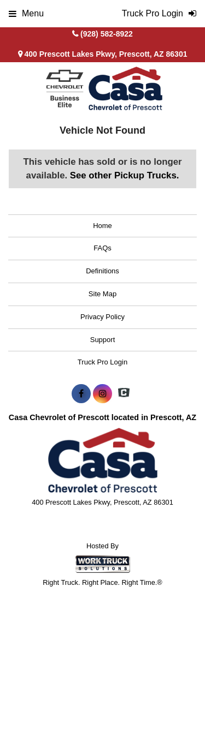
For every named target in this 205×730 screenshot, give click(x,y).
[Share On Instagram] (102, 394)
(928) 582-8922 (106, 33)
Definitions (102, 271)
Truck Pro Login (102, 362)
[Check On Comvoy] (123, 394)
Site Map (102, 294)
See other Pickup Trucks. (124, 175)
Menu (26, 13)
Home (102, 226)
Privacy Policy (102, 317)
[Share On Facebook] (81, 394)
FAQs (102, 248)
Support (102, 340)
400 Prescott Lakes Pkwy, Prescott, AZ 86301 (103, 54)
